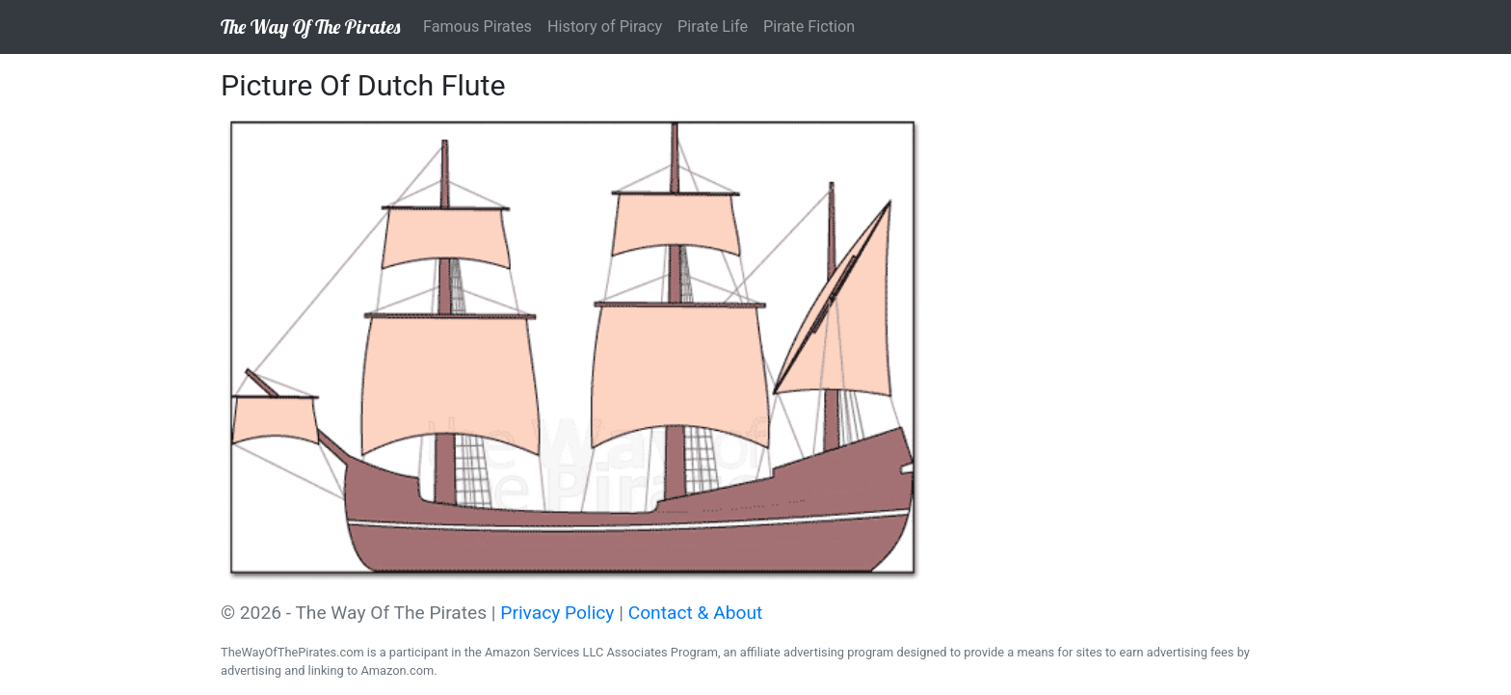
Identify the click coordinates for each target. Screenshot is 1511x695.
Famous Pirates (477, 26)
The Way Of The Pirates (310, 26)
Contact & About (695, 612)
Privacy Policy (557, 612)
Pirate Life (712, 26)
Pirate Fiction (809, 26)
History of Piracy (604, 26)
